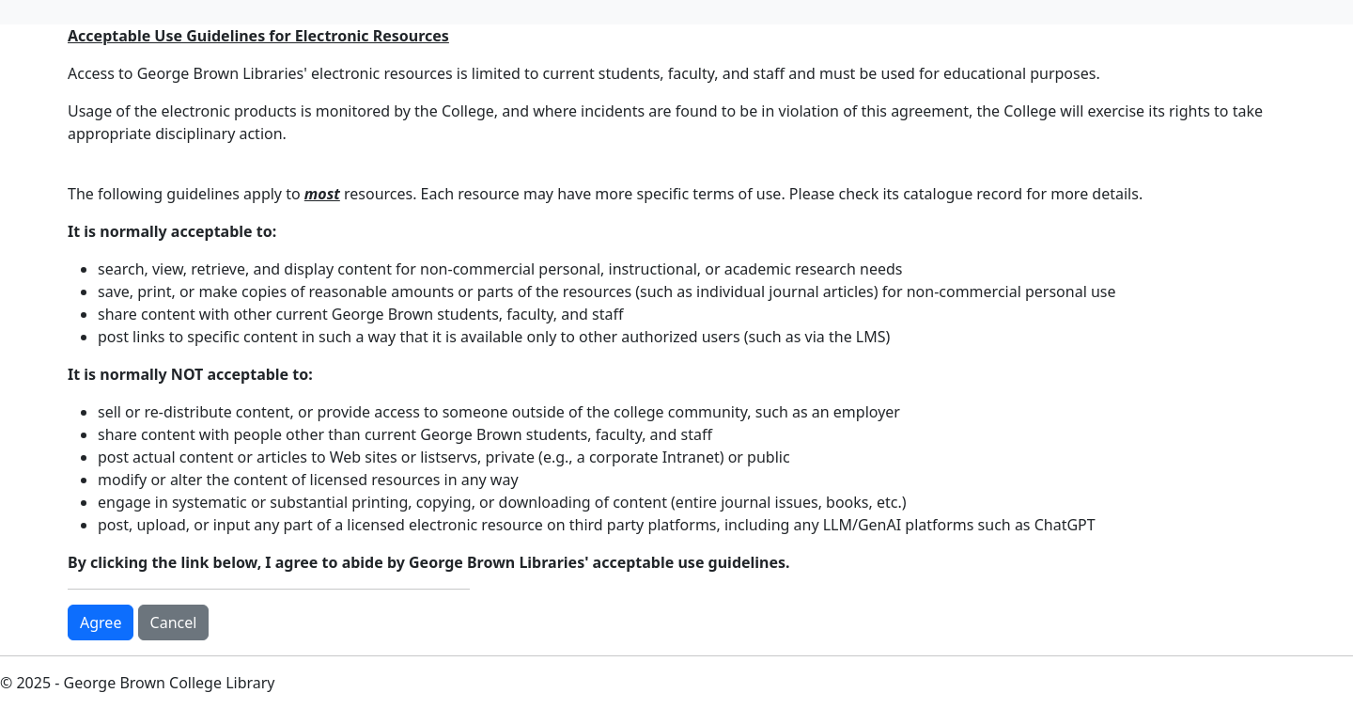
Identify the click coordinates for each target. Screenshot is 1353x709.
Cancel (173, 622)
